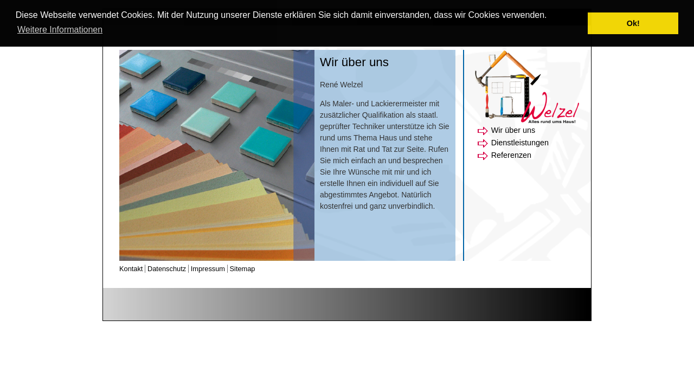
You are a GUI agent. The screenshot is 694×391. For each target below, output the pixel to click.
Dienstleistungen (520, 142)
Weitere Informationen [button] (59, 29)
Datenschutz (166, 269)
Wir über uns (513, 130)
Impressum (208, 269)
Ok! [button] (633, 23)
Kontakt (131, 269)
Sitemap (242, 269)
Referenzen (511, 155)
